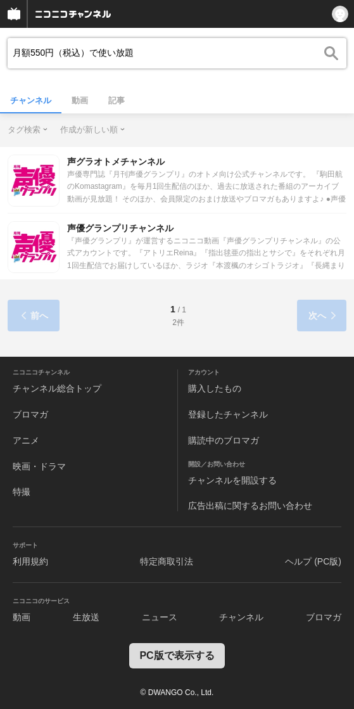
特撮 (21, 492)
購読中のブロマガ (223, 440)
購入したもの (214, 388)
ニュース (159, 617)
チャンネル (30, 100)
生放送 (86, 617)
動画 (80, 100)
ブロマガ (30, 414)
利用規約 (30, 561)
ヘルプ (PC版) (313, 561)
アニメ (26, 440)
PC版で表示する (176, 655)
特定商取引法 (166, 561)
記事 (116, 100)
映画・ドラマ (39, 466)
